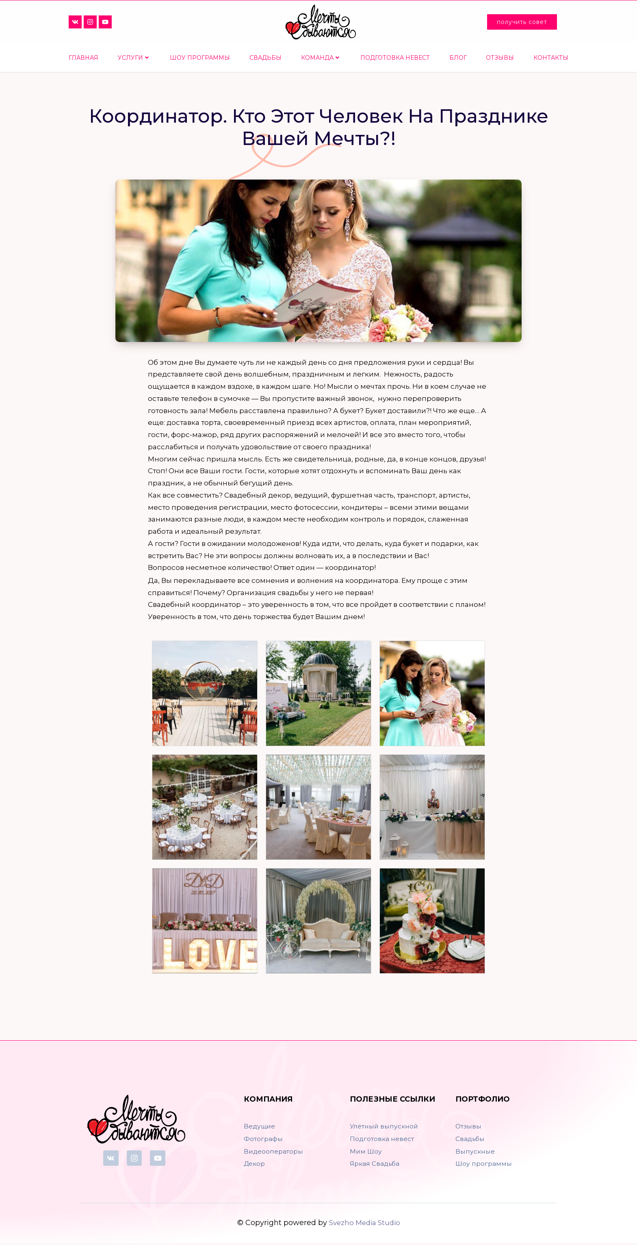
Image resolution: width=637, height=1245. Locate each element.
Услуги (133, 57)
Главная (83, 57)
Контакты (550, 57)
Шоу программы (200, 57)
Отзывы (500, 57)
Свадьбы (265, 57)
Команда (320, 57)
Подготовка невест (395, 57)
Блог (458, 57)
